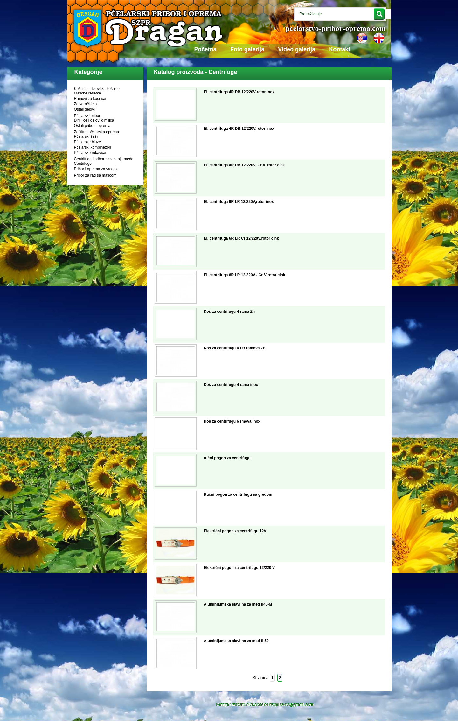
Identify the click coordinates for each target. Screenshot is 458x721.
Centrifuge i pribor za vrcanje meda (104, 159)
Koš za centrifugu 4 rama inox (231, 384)
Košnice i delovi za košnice (97, 89)
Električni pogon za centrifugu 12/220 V (239, 567)
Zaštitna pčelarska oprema (96, 132)
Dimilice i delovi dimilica (94, 120)
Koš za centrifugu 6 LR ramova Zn (235, 348)
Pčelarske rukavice (90, 152)
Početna (205, 49)
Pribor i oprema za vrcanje (96, 169)
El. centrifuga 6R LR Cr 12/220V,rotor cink (241, 238)
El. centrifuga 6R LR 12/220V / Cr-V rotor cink (244, 275)
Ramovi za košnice (90, 98)
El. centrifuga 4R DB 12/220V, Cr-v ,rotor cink (244, 165)
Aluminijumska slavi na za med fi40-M (238, 604)
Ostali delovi (84, 109)
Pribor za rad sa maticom (95, 175)
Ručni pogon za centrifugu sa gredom (238, 494)
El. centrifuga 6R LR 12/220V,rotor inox (239, 202)
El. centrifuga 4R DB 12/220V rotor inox (239, 92)
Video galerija (296, 49)
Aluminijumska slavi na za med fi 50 (236, 641)
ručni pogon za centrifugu (227, 458)
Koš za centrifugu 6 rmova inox (232, 421)
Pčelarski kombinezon (92, 147)
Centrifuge (83, 163)
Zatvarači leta (85, 104)
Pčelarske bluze (87, 142)
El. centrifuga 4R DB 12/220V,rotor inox (239, 128)
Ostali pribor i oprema (92, 125)
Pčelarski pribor (87, 116)
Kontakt (339, 49)
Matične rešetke (87, 93)
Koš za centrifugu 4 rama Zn (229, 311)
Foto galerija (247, 49)
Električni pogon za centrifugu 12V (235, 531)
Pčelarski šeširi (87, 136)
